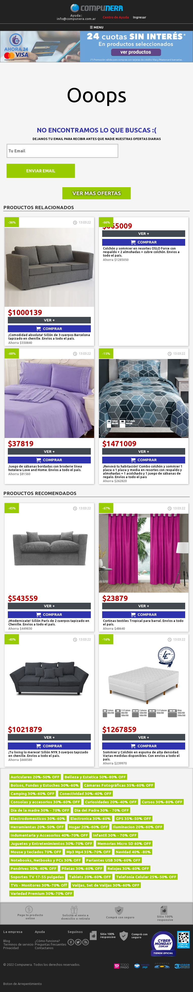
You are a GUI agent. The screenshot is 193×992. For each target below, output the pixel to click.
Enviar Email (40, 171)
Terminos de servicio (18, 944)
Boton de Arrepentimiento (22, 983)
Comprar (52, 328)
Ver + (49, 320)
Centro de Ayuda (116, 17)
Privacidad (11, 948)
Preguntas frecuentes (50, 944)
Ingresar (139, 17)
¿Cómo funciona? (47, 941)
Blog (6, 941)
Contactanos (44, 948)
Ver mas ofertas (96, 193)
